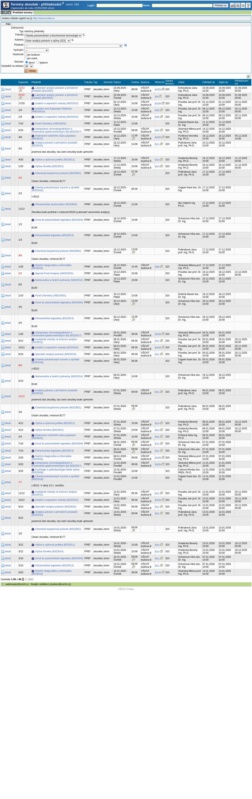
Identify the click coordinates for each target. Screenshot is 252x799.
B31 (157, 436)
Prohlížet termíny (22, 12)
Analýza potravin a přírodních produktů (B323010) (54, 144)
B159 (158, 89)
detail (8, 89)
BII (156, 96)
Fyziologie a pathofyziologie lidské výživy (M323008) (56, 471)
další (30, 579)
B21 (157, 392)
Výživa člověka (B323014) (49, 166)
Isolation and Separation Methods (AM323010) (52, 110)
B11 (157, 144)
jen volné (32, 58)
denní (32, 62)
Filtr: (8, 24)
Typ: (21, 31)
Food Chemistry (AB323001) (50, 123)
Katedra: (19, 39)
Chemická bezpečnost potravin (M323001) (58, 173)
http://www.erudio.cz (44, 18)
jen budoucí (33, 54)
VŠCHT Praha (126, 589)
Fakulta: (19, 34)
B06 (157, 266)
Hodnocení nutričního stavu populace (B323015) (54, 137)
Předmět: (19, 44)
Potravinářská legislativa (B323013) (54, 235)
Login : (91, 5)
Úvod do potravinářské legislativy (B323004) (59, 219)
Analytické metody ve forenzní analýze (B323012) (54, 341)
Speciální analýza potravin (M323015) (55, 354)
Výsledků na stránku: (12, 66)
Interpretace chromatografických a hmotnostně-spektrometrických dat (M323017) (57, 130)
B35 (157, 110)
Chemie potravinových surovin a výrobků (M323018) (55, 189)
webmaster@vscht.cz (17, 584)
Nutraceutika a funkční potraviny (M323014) (59, 280)
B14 (157, 159)
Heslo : (147, 5)
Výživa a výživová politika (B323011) (55, 159)
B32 (157, 130)
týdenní (44, 62)
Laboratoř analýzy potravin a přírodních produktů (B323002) (55, 89)
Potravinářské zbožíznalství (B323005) (56, 204)
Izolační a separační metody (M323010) (56, 103)
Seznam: (19, 61)
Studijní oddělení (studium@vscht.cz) (51, 584)
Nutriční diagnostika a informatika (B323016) (51, 267)
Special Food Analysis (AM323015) (54, 273)
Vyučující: (18, 49)
